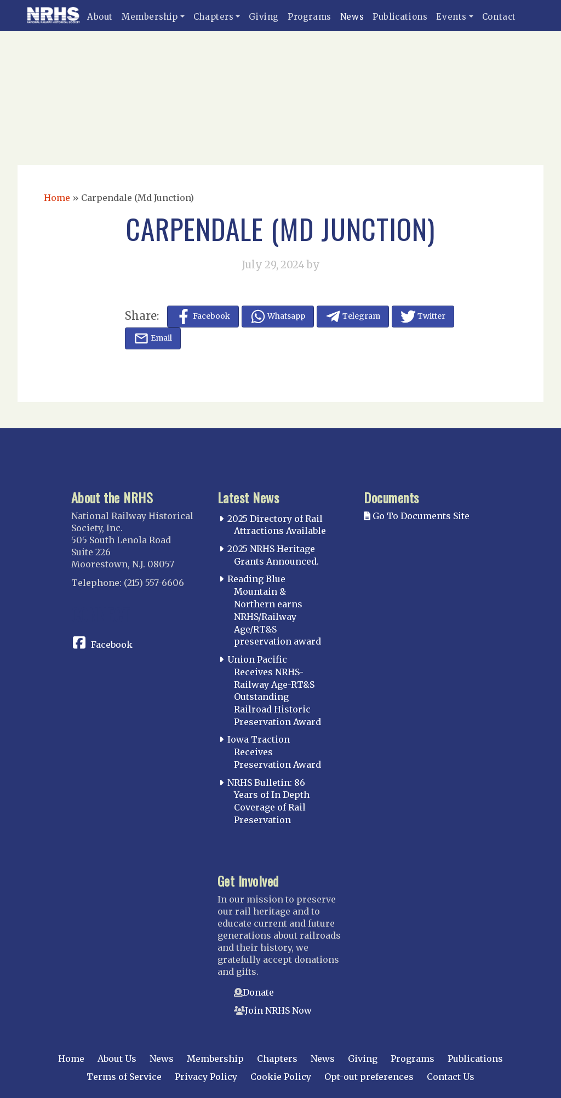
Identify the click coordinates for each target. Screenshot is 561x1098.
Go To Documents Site (417, 515)
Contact (499, 17)
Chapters (213, 17)
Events (451, 17)
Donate (258, 992)
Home (57, 197)
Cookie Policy (280, 1076)
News (352, 17)
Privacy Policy (206, 1076)
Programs (309, 17)
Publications (400, 17)
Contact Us (450, 1076)
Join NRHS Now (278, 1010)
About (100, 17)
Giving (264, 17)
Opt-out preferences (369, 1076)
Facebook (112, 644)
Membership (150, 17)
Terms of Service (124, 1076)
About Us (117, 1058)
